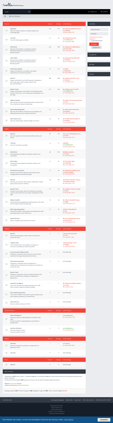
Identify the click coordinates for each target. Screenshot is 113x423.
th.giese (67, 80)
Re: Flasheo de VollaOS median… (72, 283)
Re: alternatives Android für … (71, 109)
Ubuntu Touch (14, 89)
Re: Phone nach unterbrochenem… (73, 100)
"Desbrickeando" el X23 (69, 243)
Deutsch (7, 24)
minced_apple (69, 172)
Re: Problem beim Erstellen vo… (72, 119)
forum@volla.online (58, 413)
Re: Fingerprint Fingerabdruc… (72, 47)
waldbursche (69, 40)
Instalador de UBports (16, 283)
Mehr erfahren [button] (69, 419)
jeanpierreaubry (70, 181)
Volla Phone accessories (17, 170)
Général (12, 364)
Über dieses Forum (15, 119)
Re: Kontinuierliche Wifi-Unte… (71, 58)
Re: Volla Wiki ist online (69, 38)
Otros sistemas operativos (17, 292)
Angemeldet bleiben (96, 40)
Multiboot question (68, 152)
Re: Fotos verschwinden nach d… (72, 29)
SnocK (67, 285)
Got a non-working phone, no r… (72, 134)
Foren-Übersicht (7, 400)
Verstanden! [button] (104, 419)
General (12, 134)
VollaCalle (68, 163)
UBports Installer (15, 100)
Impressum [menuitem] (78, 400)
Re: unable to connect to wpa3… (72, 189)
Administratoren (13, 385)
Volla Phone (13, 47)
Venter (67, 154)
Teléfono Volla (14, 243)
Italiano (7, 338)
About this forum (15, 218)
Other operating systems (17, 209)
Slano (67, 191)
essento (67, 343)
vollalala (67, 60)
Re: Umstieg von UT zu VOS (70, 89)
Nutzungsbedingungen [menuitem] (57, 400)
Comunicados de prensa (70, 233)
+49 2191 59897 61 (59, 411)
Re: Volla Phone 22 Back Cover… (72, 170)
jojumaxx (68, 71)
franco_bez (68, 49)
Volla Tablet (13, 58)
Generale (13, 343)
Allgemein (13, 29)
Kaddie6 (67, 30)
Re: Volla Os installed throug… (71, 200)
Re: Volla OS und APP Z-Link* (71, 78)
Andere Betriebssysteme (17, 109)
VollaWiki (65, 143)
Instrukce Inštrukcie (16, 328)
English (6, 129)
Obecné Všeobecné (15, 315)
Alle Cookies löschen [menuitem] (88, 400)
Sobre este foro (14, 302)
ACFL (66, 102)
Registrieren (96, 47)
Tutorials (12, 38)
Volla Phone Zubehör (16, 69)
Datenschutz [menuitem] (69, 400)
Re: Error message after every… (72, 218)
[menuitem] (104, 12)
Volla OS (12, 78)
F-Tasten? (66, 69)
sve (66, 211)
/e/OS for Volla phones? (69, 209)
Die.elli (65, 391)
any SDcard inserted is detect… (72, 180)
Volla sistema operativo (17, 261)
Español (7, 229)
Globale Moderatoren (23, 385)
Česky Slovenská (9, 310)
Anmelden (92, 24)
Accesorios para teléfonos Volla (19, 252)
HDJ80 (67, 244)
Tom (66, 235)
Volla (66, 202)
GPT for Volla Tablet (69, 161)
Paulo (67, 135)
